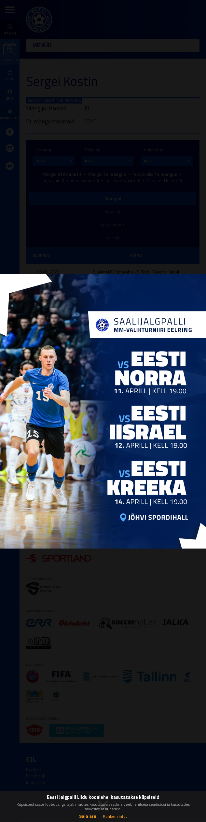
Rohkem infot (115, 816)
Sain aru (87, 816)
